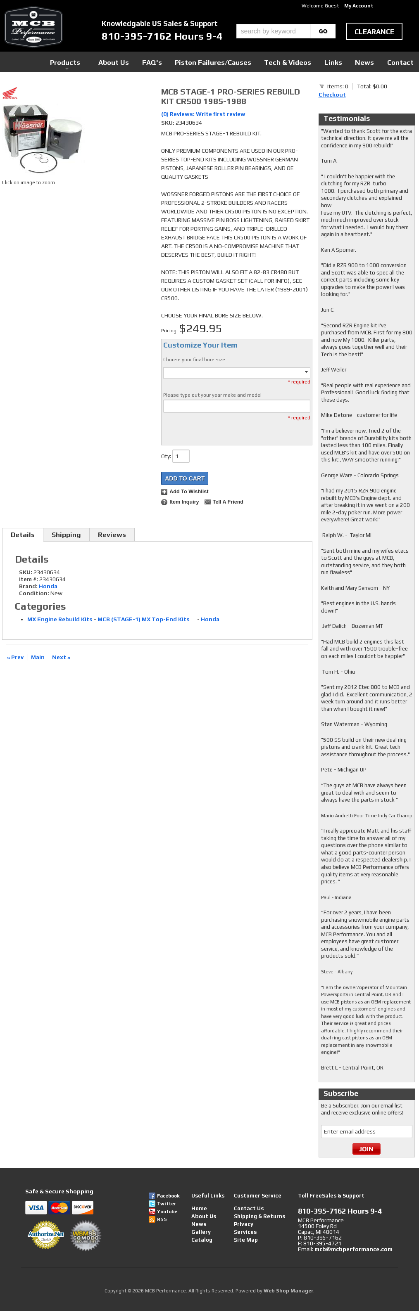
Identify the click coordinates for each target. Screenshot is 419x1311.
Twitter (166, 1204)
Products (139, 61)
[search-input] (273, 31)
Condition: (34, 593)
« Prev (15, 657)
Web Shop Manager (288, 1291)
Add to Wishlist (188, 492)
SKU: (168, 122)
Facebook (168, 1196)
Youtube (167, 1211)
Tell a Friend (228, 502)
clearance (374, 32)
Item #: (29, 579)
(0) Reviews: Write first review (203, 114)
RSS (162, 1219)
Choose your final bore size (194, 359)
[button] (286, 31)
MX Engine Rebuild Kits (60, 619)
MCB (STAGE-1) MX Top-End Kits (147, 619)
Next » (61, 657)
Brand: (28, 586)
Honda (48, 586)
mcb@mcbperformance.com (353, 1249)
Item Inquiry (184, 502)
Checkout (332, 94)
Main (38, 657)
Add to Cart (185, 478)
